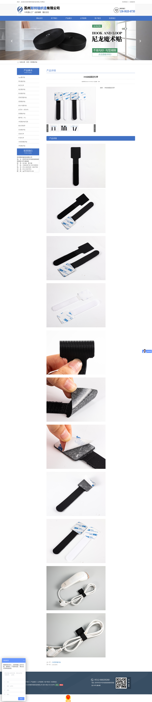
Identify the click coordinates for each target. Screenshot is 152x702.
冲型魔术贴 (21, 146)
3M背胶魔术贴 (22, 142)
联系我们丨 (125, 2)
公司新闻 (83, 18)
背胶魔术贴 (33, 62)
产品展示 (68, 18)
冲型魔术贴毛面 (23, 121)
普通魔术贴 (21, 113)
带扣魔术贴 (21, 81)
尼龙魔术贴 (21, 129)
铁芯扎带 (21, 85)
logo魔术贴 (21, 77)
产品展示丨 (34, 682)
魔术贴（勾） (22, 117)
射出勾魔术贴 (22, 105)
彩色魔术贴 (21, 93)
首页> (28, 62)
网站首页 (39, 18)
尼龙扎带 (21, 133)
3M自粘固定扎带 (90, 77)
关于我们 (54, 18)
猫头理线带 (21, 125)
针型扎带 (21, 137)
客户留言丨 (47, 682)
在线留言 (132, 2)
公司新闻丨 (41, 682)
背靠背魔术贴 (22, 97)
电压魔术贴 (21, 89)
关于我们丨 (27, 682)
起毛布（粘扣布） (23, 109)
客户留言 (98, 18)
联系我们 (112, 18)
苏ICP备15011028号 (49, 685)
